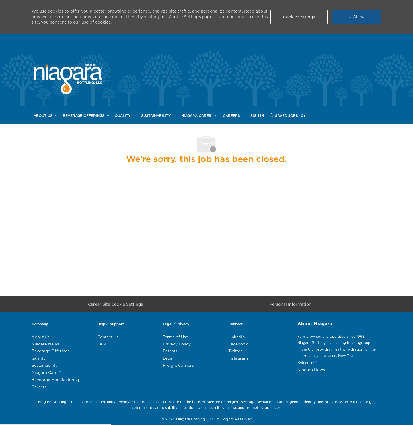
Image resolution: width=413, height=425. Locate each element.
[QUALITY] (125, 115)
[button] (299, 17)
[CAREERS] (234, 115)
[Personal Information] (290, 306)
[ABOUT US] (45, 115)
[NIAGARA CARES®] (199, 115)
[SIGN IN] (257, 115)
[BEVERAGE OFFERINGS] (86, 115)
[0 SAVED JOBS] (287, 115)
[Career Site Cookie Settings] (115, 306)
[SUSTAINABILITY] (158, 115)
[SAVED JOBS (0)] (287, 115)
